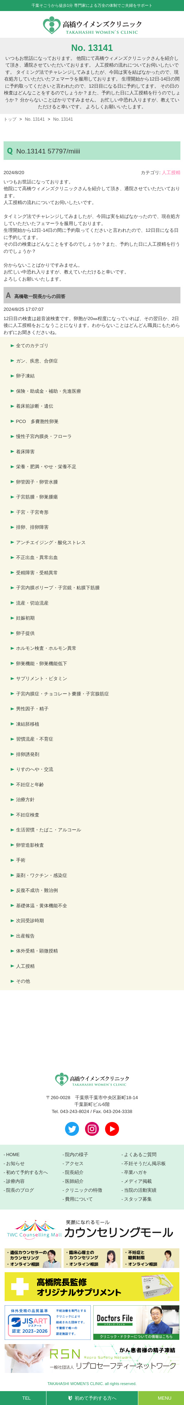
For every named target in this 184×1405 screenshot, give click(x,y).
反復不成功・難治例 (37, 890)
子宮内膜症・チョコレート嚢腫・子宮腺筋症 (62, 693)
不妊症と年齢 (30, 784)
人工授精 (171, 172)
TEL (26, 1398)
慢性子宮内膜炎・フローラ (44, 436)
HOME (13, 1154)
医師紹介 (74, 1181)
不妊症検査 (27, 815)
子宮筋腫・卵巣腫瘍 (37, 497)
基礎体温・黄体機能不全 (41, 905)
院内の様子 (76, 1154)
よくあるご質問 (140, 1154)
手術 (20, 860)
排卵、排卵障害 (32, 527)
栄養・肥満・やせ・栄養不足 (46, 466)
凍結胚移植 (27, 724)
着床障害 (25, 451)
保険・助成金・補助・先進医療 (48, 391)
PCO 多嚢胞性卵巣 (37, 421)
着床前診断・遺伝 (34, 406)
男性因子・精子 (32, 708)
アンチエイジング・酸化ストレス (51, 542)
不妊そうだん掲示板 (145, 1163)
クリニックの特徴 (83, 1190)
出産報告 (25, 936)
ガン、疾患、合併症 (37, 361)
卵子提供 (25, 633)
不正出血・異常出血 (37, 557)
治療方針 (25, 799)
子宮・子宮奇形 (32, 512)
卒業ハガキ (135, 1172)
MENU (164, 1398)
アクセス (74, 1163)
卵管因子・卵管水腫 (37, 482)
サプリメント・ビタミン (41, 678)
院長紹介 (74, 1172)
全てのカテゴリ (32, 345)
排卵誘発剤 (27, 754)
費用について (79, 1199)
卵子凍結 (25, 375)
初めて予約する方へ (95, 1398)
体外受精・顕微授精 (37, 951)
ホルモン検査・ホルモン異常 (46, 648)
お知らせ (15, 1163)
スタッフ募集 (138, 1199)
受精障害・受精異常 (37, 572)
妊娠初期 (25, 618)
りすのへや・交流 (34, 769)
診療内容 (15, 1181)
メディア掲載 (138, 1181)
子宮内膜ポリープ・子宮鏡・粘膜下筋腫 (58, 587)
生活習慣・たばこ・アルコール (48, 829)
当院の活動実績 (140, 1190)
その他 (23, 981)
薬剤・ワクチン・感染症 (41, 875)
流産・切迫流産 (32, 603)
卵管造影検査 (30, 845)
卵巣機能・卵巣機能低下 (41, 663)
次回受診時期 (30, 920)
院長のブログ (20, 1190)
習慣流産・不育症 (34, 739)
